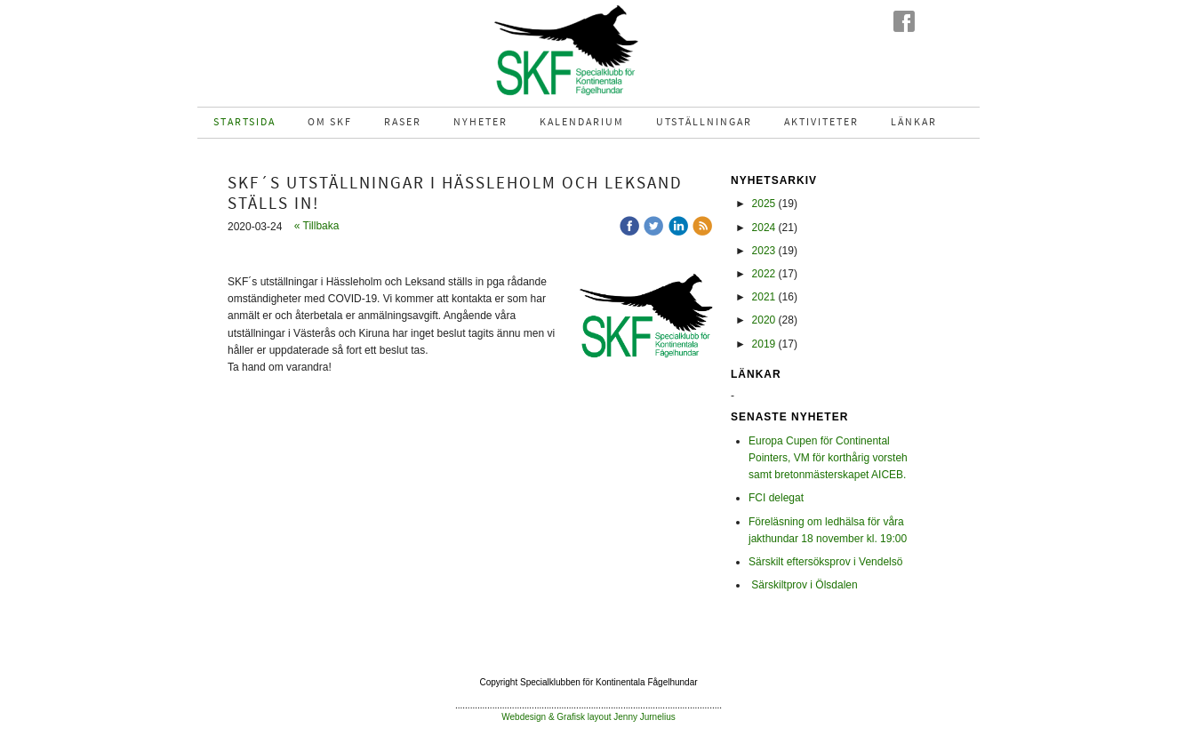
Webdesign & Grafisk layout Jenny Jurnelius (588, 717)
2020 (764, 320)
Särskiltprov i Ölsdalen (803, 585)
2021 (764, 297)
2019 (764, 344)
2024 (764, 227)
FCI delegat (776, 498)
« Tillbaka (317, 226)
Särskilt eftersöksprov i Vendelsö (825, 562)
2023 (764, 250)
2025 (764, 203)
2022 (764, 274)
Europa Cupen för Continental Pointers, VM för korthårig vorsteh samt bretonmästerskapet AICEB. (828, 458)
